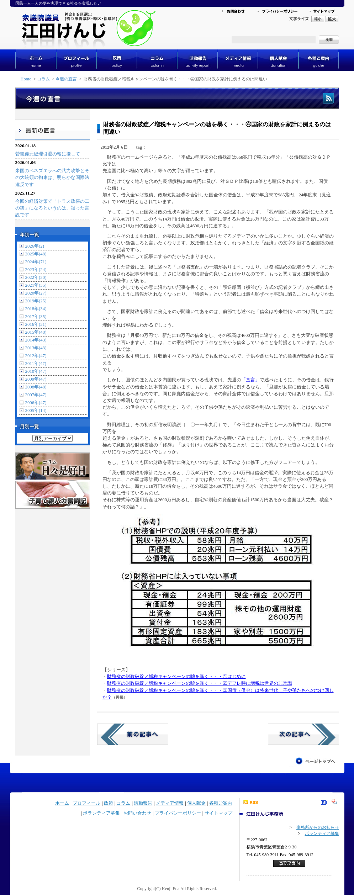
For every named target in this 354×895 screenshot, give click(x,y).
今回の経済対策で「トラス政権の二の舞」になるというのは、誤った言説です (52, 208)
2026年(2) (34, 246)
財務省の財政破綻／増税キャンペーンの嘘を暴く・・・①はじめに (176, 676)
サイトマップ (218, 813)
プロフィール (86, 803)
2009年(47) (36, 379)
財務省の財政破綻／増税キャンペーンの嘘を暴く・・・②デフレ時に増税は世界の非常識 (199, 683)
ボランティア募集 (101, 813)
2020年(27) (36, 293)
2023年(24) (36, 269)
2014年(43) (36, 340)
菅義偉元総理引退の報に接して (47, 154)
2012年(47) (36, 355)
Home (26, 78)
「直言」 (250, 379)
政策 (108, 803)
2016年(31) (36, 324)
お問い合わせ (137, 813)
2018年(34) (36, 308)
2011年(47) (35, 363)
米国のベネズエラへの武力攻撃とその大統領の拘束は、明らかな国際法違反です (52, 177)
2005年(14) (36, 410)
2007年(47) (36, 394)
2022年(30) (36, 277)
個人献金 (196, 803)
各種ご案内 (220, 803)
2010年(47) (36, 371)
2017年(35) (36, 316)
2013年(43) (36, 347)
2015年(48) (36, 332)
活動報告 (143, 803)
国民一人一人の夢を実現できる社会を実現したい (58, 3)
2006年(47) (36, 402)
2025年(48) (36, 253)
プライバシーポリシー (178, 813)
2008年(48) (36, 387)
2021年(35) (36, 285)
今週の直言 (66, 78)
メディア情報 (170, 803)
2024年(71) (36, 261)
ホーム (62, 803)
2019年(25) (36, 300)
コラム (43, 78)
